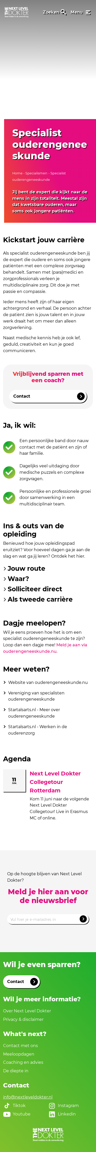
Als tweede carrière (38, 599)
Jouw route (24, 568)
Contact (49, 396)
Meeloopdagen (18, 1054)
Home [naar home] (17, 173)
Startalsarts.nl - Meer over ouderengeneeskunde (34, 713)
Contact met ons (20, 1045)
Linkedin (62, 1114)
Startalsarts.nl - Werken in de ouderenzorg (37, 730)
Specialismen (36, 173)
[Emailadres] (48, 919)
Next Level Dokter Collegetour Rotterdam (55, 782)
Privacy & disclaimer (23, 1019)
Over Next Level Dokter (27, 1010)
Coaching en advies (23, 1062)
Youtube (16, 1114)
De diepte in (15, 1070)
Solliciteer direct (32, 589)
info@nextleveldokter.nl (27, 1097)
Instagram (63, 1106)
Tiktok (14, 1106)
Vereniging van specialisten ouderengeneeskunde (36, 696)
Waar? (16, 579)
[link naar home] (16, 12)
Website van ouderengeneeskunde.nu (48, 682)
